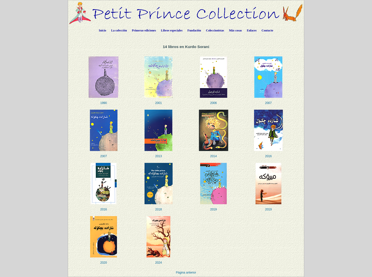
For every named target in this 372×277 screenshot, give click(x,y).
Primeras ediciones (144, 30)
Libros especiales (172, 30)
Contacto (267, 30)
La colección (119, 30)
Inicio (102, 30)
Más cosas (235, 30)
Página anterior (186, 272)
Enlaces (252, 30)
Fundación (194, 30)
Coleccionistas (215, 30)
